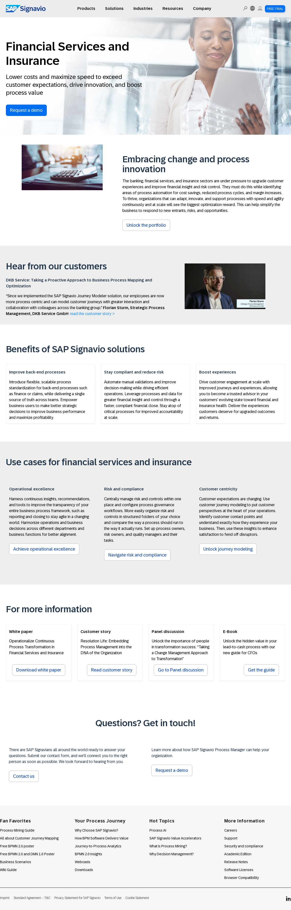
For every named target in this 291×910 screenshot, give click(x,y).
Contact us (23, 776)
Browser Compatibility (241, 878)
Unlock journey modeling (228, 549)
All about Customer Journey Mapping (29, 838)
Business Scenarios (15, 862)
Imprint (5, 898)
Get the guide (261, 670)
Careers (230, 830)
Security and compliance (243, 846)
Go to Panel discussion (181, 670)
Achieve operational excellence (44, 549)
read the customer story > (92, 314)
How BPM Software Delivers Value (102, 838)
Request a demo (26, 110)
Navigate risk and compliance (137, 555)
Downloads (84, 870)
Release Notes (236, 862)
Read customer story (111, 670)
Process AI (157, 830)
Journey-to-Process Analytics (98, 846)
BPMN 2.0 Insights (88, 854)
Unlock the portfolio (146, 225)
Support (230, 838)
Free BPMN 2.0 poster (17, 846)
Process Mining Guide (17, 830)
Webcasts (82, 862)
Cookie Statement (137, 898)
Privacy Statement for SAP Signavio (77, 898)
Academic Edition (237, 854)
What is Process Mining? (168, 846)
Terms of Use (112, 898)
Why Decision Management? (171, 854)
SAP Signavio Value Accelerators (175, 838)
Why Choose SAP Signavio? (96, 830)
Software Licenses (238, 870)
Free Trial (275, 9)
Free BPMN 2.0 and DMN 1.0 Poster (27, 854)
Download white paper (38, 670)
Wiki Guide (8, 870)
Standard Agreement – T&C (32, 898)
